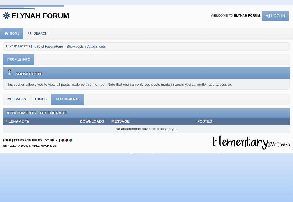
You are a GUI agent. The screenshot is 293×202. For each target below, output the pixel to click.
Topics (41, 99)
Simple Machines (42, 145)
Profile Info (18, 59)
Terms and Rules (28, 140)
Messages (16, 99)
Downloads (92, 121)
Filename (17, 121)
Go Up (49, 140)
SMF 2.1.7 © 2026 (15, 145)
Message (120, 121)
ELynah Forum (40, 16)
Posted (204, 121)
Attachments (67, 99)
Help (7, 140)
